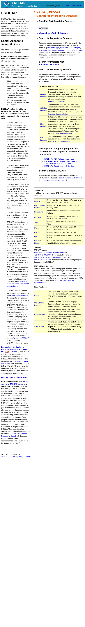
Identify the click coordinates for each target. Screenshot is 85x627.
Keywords (38, 217)
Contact (28, 457)
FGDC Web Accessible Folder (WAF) (49, 252)
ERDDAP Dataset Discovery (55, 180)
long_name (52, 50)
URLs (36, 237)
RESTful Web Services (43, 266)
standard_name (64, 50)
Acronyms (38, 201)
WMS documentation (61, 141)
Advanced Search (48, 65)
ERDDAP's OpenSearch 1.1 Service (59, 166)
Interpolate (38, 212)
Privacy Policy (17, 457)
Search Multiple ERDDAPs (70, 178)
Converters (38, 191)
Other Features (40, 287)
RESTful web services (19, 295)
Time (36, 223)
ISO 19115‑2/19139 (43, 260)
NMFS (68, 6)
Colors (37, 232)
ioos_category (74, 48)
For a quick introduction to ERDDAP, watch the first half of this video (14, 349)
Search (45, 29)
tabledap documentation (58, 114)
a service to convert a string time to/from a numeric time (18, 283)
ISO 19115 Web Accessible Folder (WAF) (50, 257)
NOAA (63, 6)
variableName (77, 50)
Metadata (38, 248)
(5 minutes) (22, 352)
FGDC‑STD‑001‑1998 (44, 255)
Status (37, 295)
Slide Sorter (39, 327)
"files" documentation (63, 134)
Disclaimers (5, 457)
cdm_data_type (53, 48)
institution (64, 48)
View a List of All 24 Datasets (53, 33)
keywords (43, 50)
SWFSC (75, 6)
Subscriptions (39, 314)
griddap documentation (57, 101)
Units (36, 228)
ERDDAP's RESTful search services (59, 159)
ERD (80, 6)
